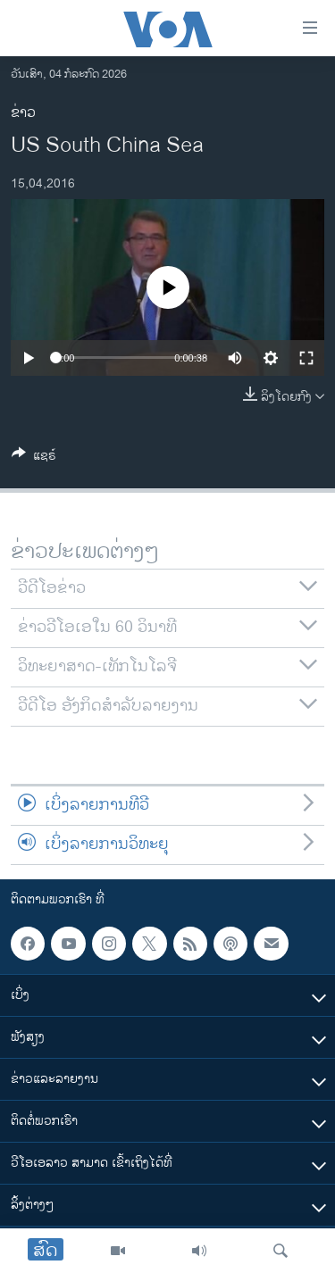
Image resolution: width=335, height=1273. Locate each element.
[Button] (34, 458)
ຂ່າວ (23, 113)
